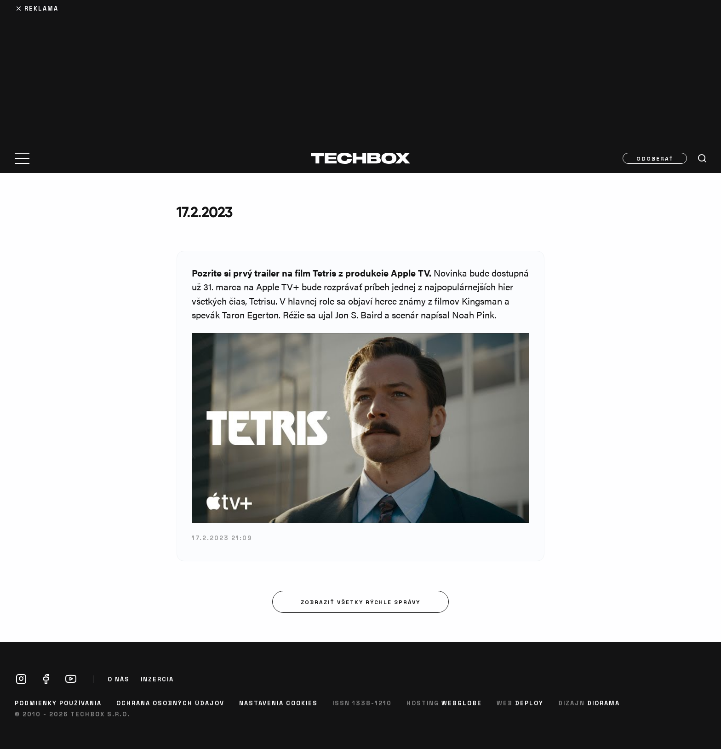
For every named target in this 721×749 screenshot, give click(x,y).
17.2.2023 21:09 (222, 537)
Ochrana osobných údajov (170, 702)
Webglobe (461, 702)
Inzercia (157, 679)
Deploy (529, 702)
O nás (119, 679)
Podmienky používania (58, 702)
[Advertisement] (360, 70)
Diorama (603, 702)
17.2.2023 (204, 212)
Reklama (41, 8)
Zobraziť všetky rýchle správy (360, 602)
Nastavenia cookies (278, 702)
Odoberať (655, 158)
